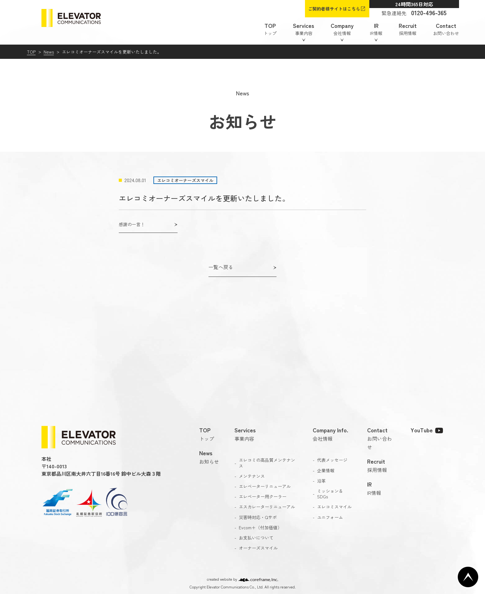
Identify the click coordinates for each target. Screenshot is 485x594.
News (49, 52)
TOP (31, 52)
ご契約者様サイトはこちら (334, 9)
